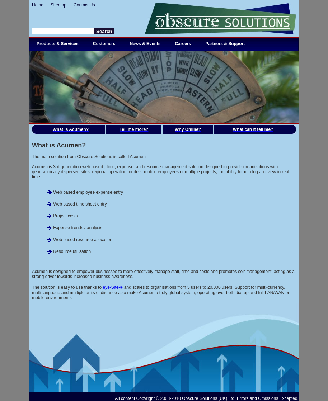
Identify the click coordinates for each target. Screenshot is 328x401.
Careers (183, 43)
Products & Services (58, 43)
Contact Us (84, 5)
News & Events (145, 43)
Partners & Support (225, 43)
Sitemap (58, 5)
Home (37, 5)
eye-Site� (113, 287)
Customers (104, 43)
